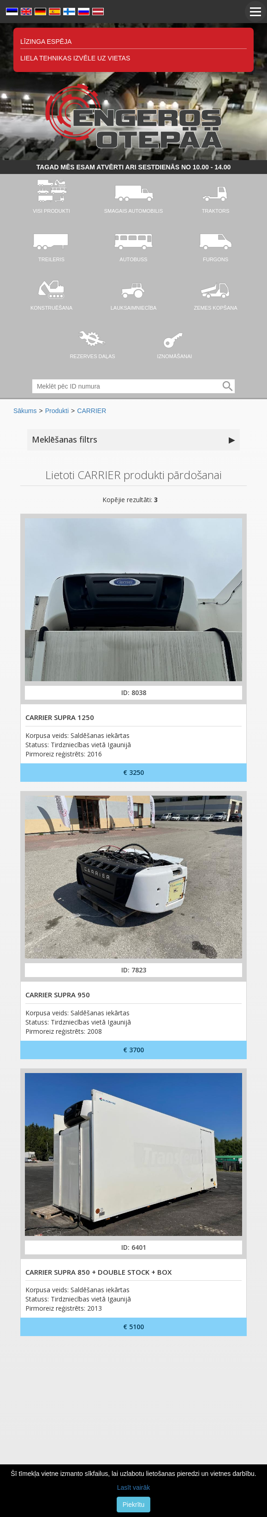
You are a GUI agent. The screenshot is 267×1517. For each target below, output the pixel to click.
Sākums (25, 410)
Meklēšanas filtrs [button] (133, 440)
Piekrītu (133, 1504)
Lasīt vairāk (133, 1487)
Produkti (57, 410)
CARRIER (91, 410)
